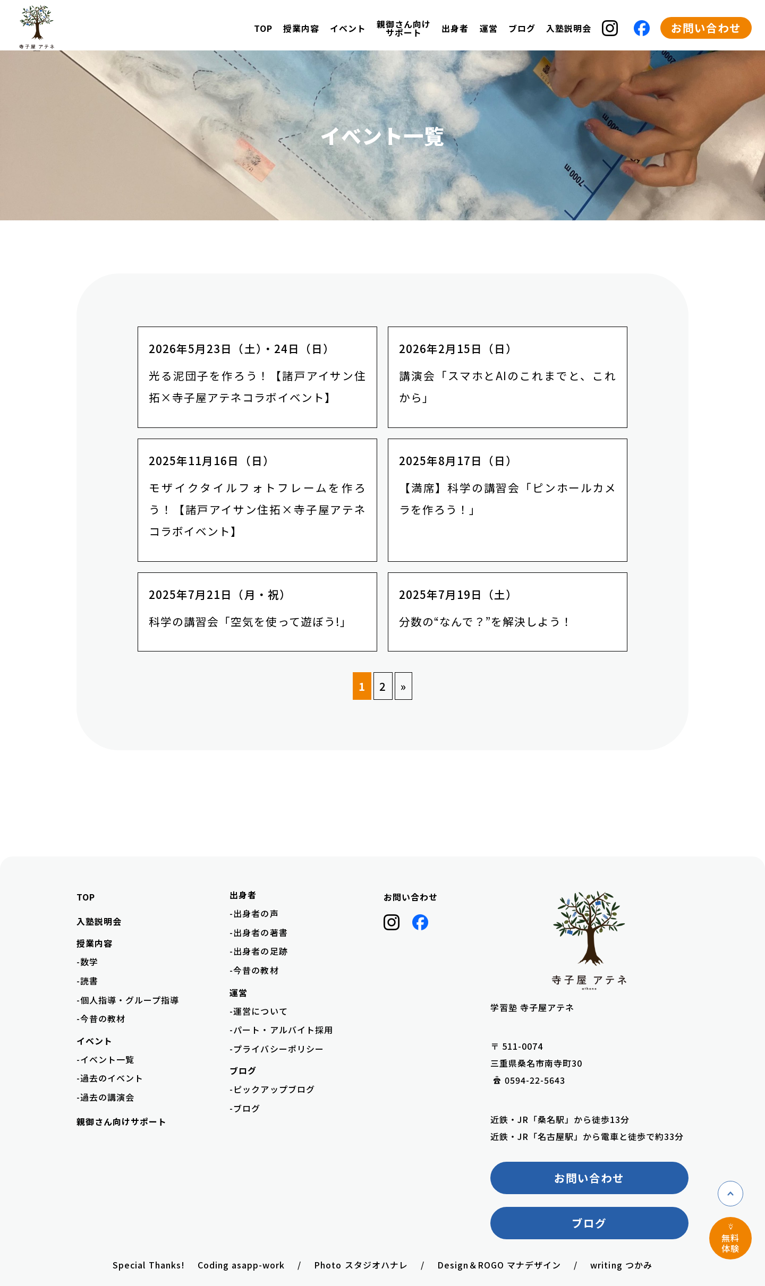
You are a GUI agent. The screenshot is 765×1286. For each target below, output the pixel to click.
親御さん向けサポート (404, 28)
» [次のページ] (403, 686)
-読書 (87, 980)
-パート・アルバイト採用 (281, 1029)
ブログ (589, 1223)
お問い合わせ (706, 28)
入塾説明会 (568, 28)
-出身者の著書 (258, 932)
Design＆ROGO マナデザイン (499, 1264)
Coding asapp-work (241, 1264)
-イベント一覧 (105, 1059)
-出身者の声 (254, 913)
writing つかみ (621, 1264)
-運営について (258, 1011)
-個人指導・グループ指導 (127, 999)
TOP (263, 28)
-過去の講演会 (105, 1097)
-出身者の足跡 (258, 951)
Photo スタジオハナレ (360, 1264)
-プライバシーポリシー (277, 1048)
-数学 (87, 961)
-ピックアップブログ (272, 1089)
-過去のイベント (109, 1077)
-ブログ (245, 1108)
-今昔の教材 (100, 1018)
